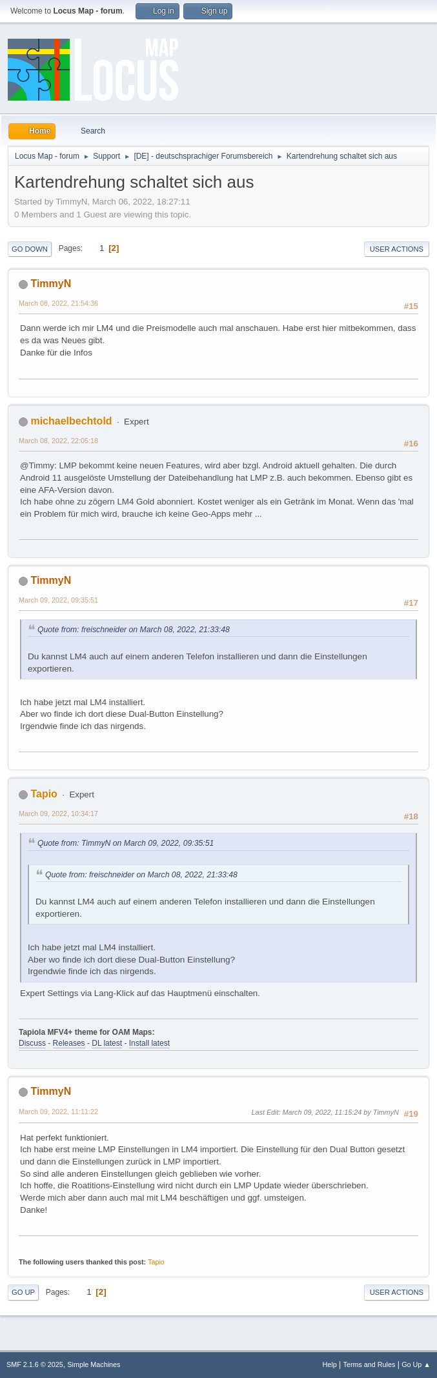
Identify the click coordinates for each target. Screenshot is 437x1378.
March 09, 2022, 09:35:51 (58, 600)
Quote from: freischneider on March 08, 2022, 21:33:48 (133, 629)
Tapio (43, 793)
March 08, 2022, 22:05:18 (58, 440)
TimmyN (50, 283)
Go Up (23, 1292)
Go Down (30, 249)
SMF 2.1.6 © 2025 (34, 1364)
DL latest (107, 1043)
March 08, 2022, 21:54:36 (58, 303)
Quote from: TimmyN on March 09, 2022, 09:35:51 (125, 843)
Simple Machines (93, 1364)
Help (330, 1364)
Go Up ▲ (416, 1364)
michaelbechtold (71, 420)
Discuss (32, 1043)
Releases (69, 1043)
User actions (396, 249)
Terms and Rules (369, 1364)
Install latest (149, 1043)
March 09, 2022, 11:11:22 (58, 1111)
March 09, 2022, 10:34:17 (58, 813)
